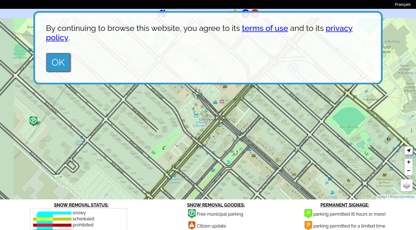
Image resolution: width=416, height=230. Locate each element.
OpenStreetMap (403, 197)
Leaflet (383, 197)
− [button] (408, 171)
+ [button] (408, 163)
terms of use (265, 28)
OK (58, 62)
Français (402, 4)
